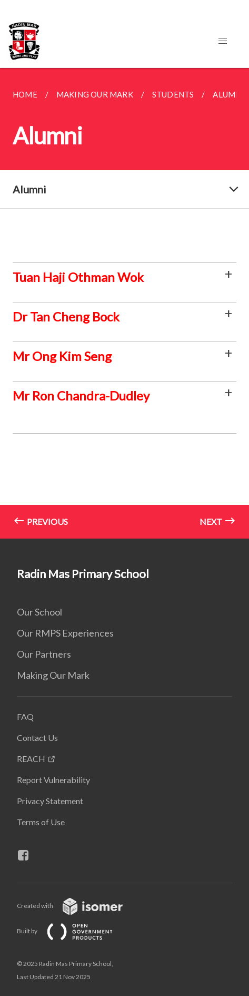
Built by (73, 931)
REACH (31, 759)
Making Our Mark (53, 675)
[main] (124, 303)
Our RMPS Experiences (65, 633)
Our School (39, 612)
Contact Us (37, 738)
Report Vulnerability (53, 780)
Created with (78, 906)
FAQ (25, 716)
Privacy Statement (50, 801)
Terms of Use (41, 822)
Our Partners (44, 654)
